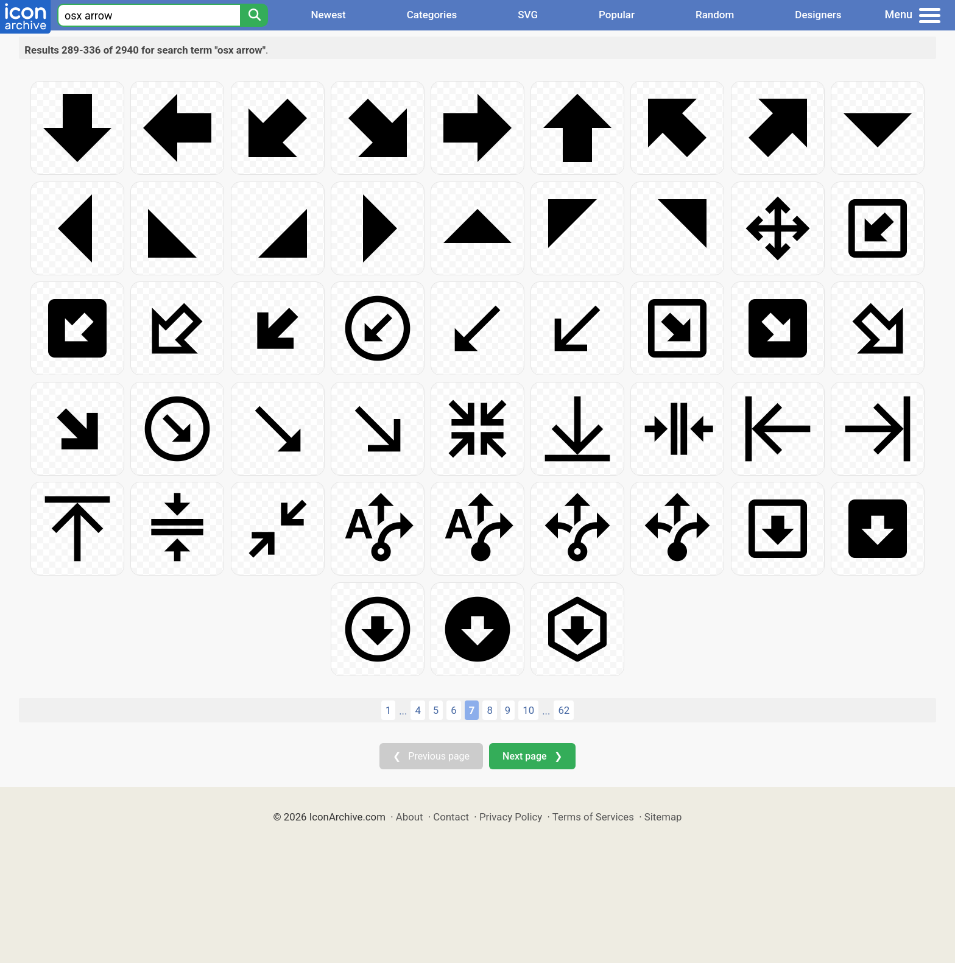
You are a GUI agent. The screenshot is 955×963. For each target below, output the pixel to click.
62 (563, 710)
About (409, 817)
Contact (451, 817)
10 (528, 710)
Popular (617, 15)
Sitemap (663, 817)
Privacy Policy (510, 817)
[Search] (254, 15)
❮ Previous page (431, 756)
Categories (432, 15)
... (403, 711)
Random (715, 15)
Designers (818, 15)
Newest (328, 15)
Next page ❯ (532, 756)
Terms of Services (593, 817)
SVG (528, 15)
